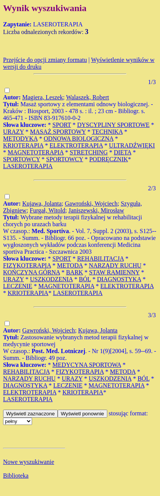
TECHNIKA (107, 131)
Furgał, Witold (47, 210)
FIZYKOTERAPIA (27, 265)
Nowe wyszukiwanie (28, 462)
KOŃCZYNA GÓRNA (31, 272)
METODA (69, 265)
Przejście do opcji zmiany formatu (45, 60)
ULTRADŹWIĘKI (132, 145)
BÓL (85, 279)
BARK (74, 272)
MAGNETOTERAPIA (35, 152)
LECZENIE (17, 286)
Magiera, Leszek (42, 97)
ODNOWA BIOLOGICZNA (78, 138)
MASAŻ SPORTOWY (58, 131)
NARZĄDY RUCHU (115, 265)
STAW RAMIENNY (114, 272)
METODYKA (20, 138)
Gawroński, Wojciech (91, 203)
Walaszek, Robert (87, 97)
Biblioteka (16, 475)
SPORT (61, 125)
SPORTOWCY (21, 159)
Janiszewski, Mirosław (96, 210)
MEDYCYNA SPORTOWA (86, 364)
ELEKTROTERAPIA (76, 145)
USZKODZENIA (51, 279)
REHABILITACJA (100, 258)
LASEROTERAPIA (28, 166)
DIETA (122, 152)
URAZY (13, 131)
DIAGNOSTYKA (119, 279)
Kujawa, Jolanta (41, 203)
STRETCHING (88, 152)
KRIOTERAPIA (23, 145)
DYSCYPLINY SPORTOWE (113, 125)
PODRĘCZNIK (108, 159)
